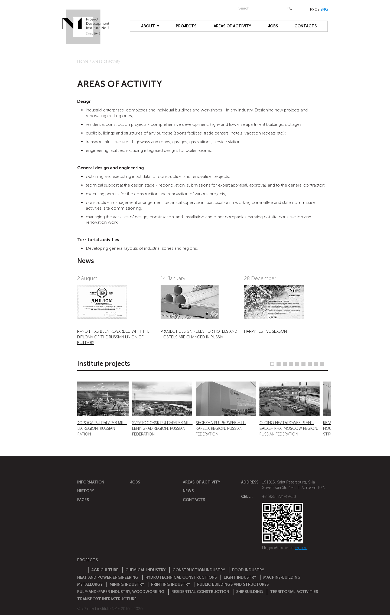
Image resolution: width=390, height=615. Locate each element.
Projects (186, 26)
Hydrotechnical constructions (181, 577)
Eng (324, 9)
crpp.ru (301, 547)
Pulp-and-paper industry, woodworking (120, 591)
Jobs (273, 26)
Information (90, 482)
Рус (314, 9)
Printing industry (170, 584)
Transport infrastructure (106, 599)
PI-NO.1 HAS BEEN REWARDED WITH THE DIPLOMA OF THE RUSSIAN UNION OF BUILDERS (113, 337)
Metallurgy (90, 584)
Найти (289, 8)
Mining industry (127, 584)
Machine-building (282, 577)
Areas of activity (232, 26)
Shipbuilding (249, 591)
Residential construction (200, 591)
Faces (83, 499)
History (85, 490)
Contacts (305, 26)
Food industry (248, 570)
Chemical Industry (145, 570)
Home (83, 61)
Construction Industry (199, 570)
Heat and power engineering (107, 577)
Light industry (240, 577)
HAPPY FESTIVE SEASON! (266, 331)
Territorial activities (294, 591)
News (188, 490)
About (148, 26)
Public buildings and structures (233, 584)
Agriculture (104, 570)
